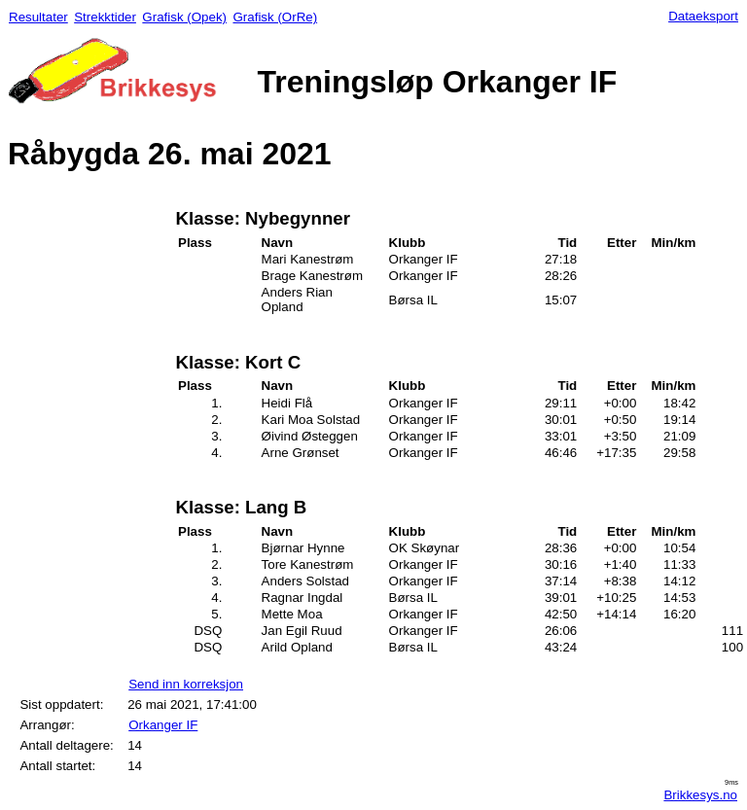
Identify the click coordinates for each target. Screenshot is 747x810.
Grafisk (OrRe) (274, 17)
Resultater (38, 17)
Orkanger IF (162, 725)
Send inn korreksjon (185, 684)
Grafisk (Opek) (184, 17)
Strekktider (105, 17)
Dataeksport (703, 16)
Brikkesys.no (700, 795)
